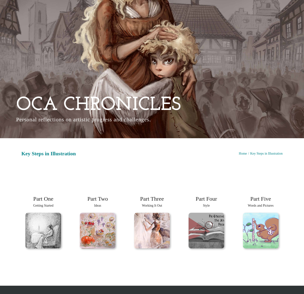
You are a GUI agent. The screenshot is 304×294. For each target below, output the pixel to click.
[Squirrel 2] (261, 215)
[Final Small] (206, 215)
